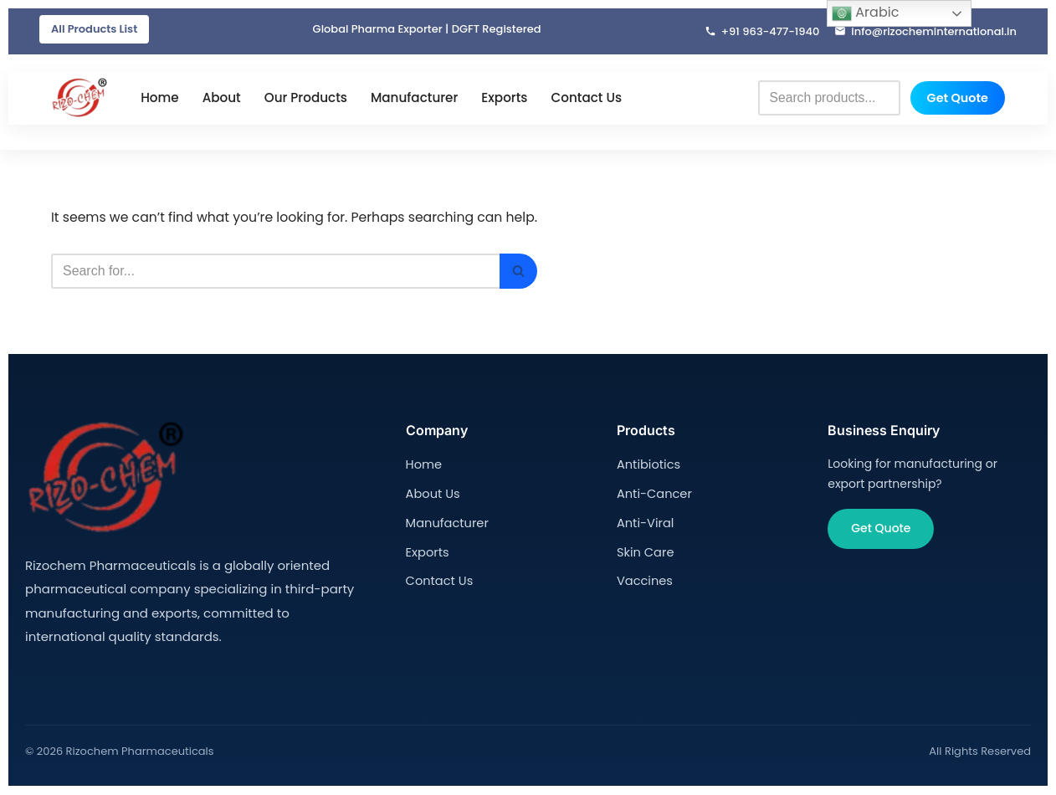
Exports (504, 98)
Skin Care (644, 549)
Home (160, 98)
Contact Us (586, 98)
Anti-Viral (644, 521)
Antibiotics (647, 465)
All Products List (94, 29)
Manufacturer (414, 98)
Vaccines (643, 578)
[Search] (280, 272)
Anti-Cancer (653, 493)
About (221, 98)
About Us (432, 493)
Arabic (865, 13)
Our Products (305, 98)
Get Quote (957, 98)
